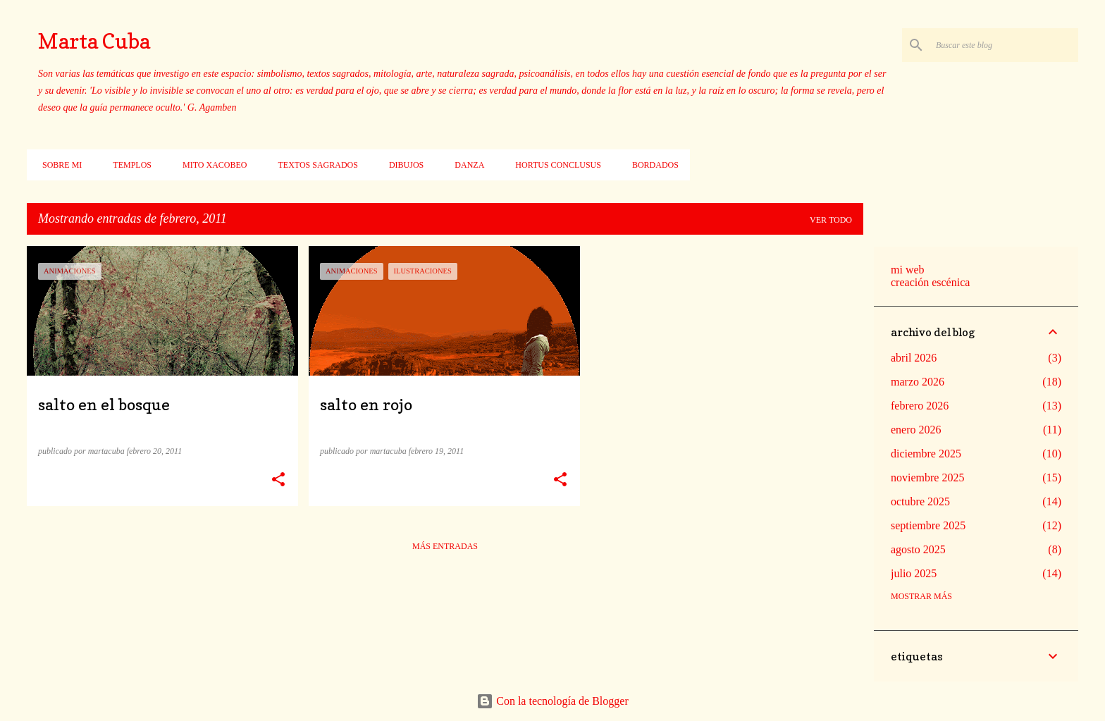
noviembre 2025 (927, 477)
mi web (908, 270)
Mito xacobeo (210, 165)
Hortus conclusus (554, 165)
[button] (278, 480)
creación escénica (930, 282)
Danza (465, 165)
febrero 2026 (920, 406)
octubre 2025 (920, 501)
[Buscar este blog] (1004, 45)
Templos (128, 165)
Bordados (651, 165)
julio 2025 (914, 573)
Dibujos (402, 165)
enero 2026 (916, 430)
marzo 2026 (917, 382)
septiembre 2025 (928, 525)
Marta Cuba (94, 41)
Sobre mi (58, 165)
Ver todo (831, 220)
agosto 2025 (918, 549)
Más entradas (445, 546)
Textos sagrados (313, 165)
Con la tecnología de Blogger (552, 701)
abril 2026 (914, 358)
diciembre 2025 (926, 454)
